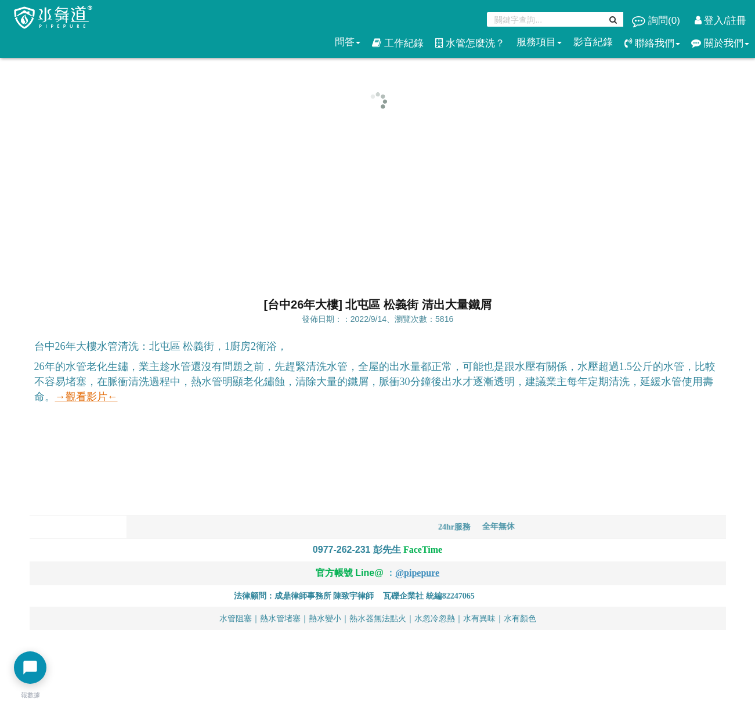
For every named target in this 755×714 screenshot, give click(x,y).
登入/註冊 (720, 20)
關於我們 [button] (720, 43)
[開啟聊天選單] (30, 667)
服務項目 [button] (539, 42)
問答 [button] (347, 42)
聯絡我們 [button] (652, 43)
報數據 (30, 694)
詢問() (657, 20)
